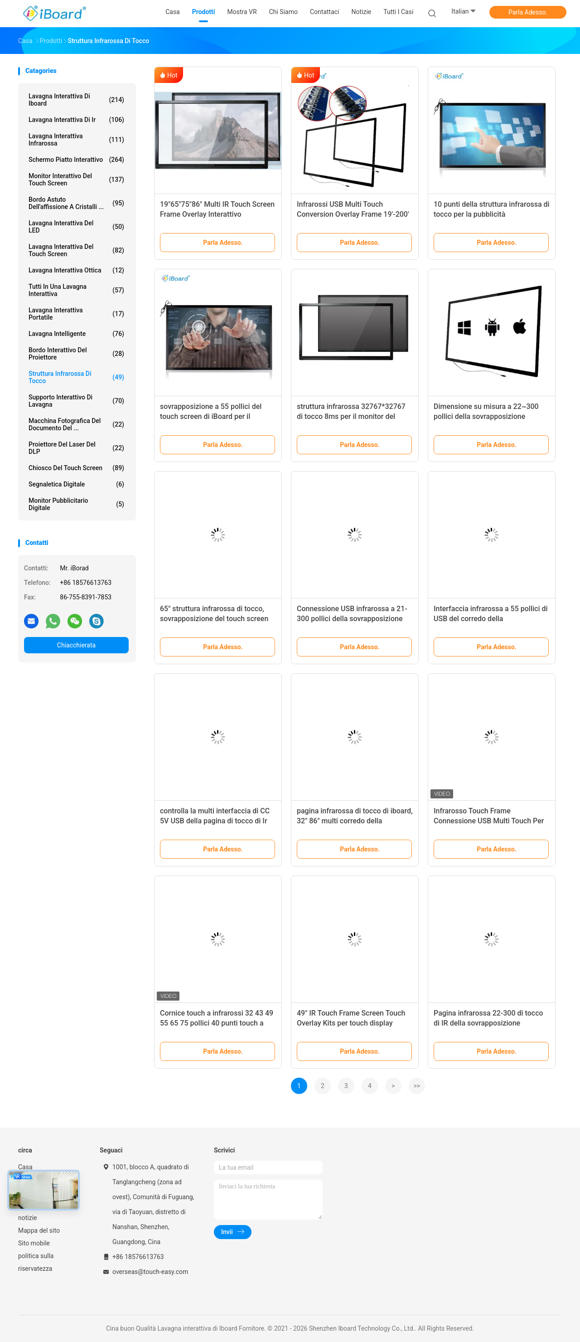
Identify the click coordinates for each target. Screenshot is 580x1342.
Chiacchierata (76, 645)
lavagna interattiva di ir (76, 119)
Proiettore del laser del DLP (76, 448)
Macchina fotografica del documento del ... (76, 424)
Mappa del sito (39, 1230)
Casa (25, 1167)
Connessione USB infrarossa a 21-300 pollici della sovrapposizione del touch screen (352, 618)
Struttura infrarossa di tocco (76, 377)
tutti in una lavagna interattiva (76, 290)
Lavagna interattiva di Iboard (76, 99)
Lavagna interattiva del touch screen (76, 250)
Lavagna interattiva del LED (76, 226)
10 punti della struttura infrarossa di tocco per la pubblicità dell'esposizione (492, 214)
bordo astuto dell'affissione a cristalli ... (76, 203)
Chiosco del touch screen (76, 467)
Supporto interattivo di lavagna (76, 401)
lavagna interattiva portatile (76, 313)
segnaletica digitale (76, 484)
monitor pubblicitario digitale (76, 504)
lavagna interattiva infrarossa (76, 139)
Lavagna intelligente (76, 333)
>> (417, 1085)
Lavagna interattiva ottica (76, 270)
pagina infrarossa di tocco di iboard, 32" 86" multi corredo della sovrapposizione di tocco (355, 821)
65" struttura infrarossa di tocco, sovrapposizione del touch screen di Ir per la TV (214, 618)
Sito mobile (34, 1243)
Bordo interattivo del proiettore (76, 353)
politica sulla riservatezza (35, 1262)
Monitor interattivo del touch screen (76, 179)
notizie (27, 1217)
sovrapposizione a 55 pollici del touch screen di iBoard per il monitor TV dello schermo (210, 416)
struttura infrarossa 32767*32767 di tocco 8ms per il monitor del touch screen (351, 416)
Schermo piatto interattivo (76, 159)
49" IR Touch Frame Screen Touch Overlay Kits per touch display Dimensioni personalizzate (351, 1023)
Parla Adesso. (527, 12)
